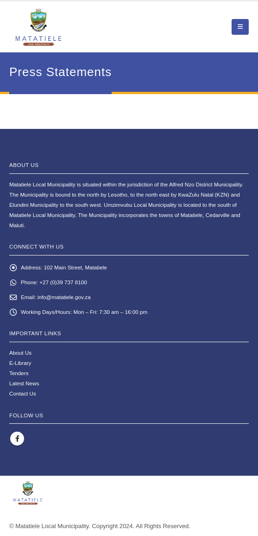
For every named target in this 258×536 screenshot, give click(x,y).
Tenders (19, 373)
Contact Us (22, 393)
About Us (20, 353)
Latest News (24, 383)
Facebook (17, 439)
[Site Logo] (60, 26)
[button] (240, 27)
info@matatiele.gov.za (64, 297)
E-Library (20, 363)
